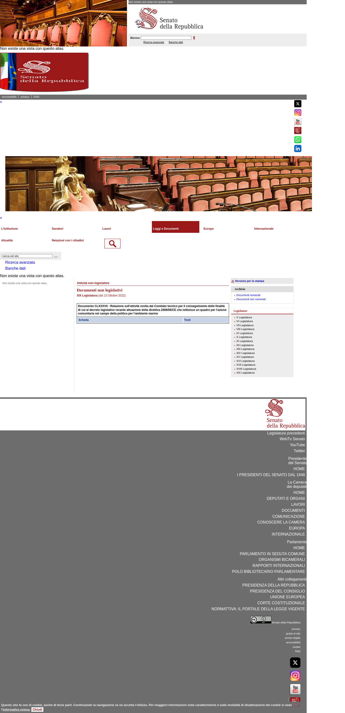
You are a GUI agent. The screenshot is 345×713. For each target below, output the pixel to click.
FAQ (297, 651)
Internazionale (264, 228)
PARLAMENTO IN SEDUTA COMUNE (272, 554)
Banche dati (176, 42)
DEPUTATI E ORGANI (286, 498)
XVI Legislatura (245, 360)
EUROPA (297, 528)
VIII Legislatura (245, 329)
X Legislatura (244, 337)
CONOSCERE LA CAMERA (281, 522)
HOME (299, 469)
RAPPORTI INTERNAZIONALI (279, 566)
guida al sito (293, 633)
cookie (296, 646)
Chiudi (37, 709)
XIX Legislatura (245, 372)
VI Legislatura (244, 321)
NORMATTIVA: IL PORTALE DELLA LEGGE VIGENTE (258, 609)
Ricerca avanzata (153, 42)
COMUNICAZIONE (288, 516)
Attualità (7, 240)
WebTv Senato (292, 439)
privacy (25, 96)
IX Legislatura (244, 333)
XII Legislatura (245, 345)
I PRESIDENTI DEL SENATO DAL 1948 (271, 475)
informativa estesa (16, 709)
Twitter (299, 451)
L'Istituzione (9, 228)
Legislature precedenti (286, 433)
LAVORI (298, 504)
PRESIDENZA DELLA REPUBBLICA (273, 585)
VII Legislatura (245, 325)
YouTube (297, 445)
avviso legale (292, 637)
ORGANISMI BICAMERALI (282, 560)
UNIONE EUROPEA (287, 597)
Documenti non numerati (251, 299)
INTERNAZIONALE (288, 534)
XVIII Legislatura (246, 368)
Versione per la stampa (249, 280)
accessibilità (9, 96)
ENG (36, 96)
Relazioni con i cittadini (68, 240)
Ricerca (135, 38)
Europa (208, 228)
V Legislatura (244, 317)
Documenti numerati (248, 295)
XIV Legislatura (245, 353)
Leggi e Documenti (166, 228)
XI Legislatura (244, 341)
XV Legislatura (245, 356)
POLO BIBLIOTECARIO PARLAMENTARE (268, 572)
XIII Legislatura (245, 349)
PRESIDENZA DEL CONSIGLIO (277, 591)
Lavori (106, 228)
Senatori (57, 228)
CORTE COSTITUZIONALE (281, 603)
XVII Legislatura (245, 364)
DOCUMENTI (293, 510)
